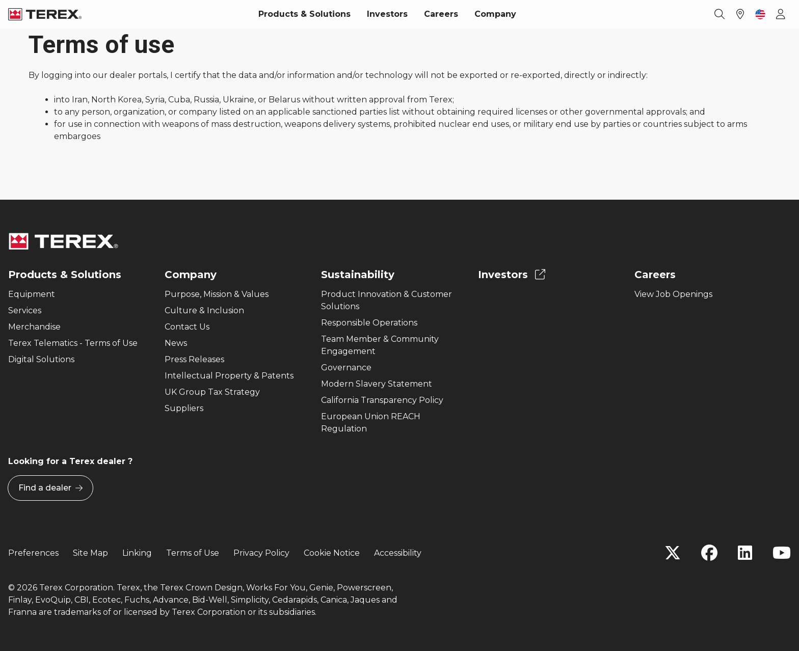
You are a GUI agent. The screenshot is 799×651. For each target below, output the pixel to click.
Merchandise (34, 327)
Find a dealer (50, 488)
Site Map (90, 553)
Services (24, 310)
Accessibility (397, 553)
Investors (387, 14)
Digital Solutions (41, 359)
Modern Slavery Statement (376, 384)
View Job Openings (673, 294)
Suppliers (184, 408)
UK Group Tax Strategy (212, 392)
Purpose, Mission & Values (217, 294)
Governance (346, 367)
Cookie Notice (332, 553)
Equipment (31, 294)
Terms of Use (192, 553)
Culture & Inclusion (204, 310)
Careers (441, 14)
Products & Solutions (304, 14)
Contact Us (187, 327)
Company (495, 14)
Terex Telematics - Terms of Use (73, 343)
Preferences (33, 553)
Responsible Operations (369, 323)
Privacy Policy (261, 553)
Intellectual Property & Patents (229, 376)
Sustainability (357, 274)
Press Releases (194, 359)
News (176, 343)
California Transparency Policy (382, 400)
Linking (137, 553)
